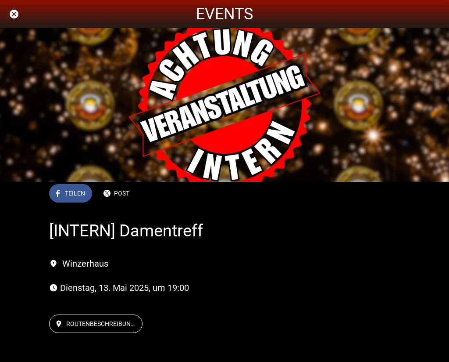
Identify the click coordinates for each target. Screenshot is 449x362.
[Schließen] (14, 14)
